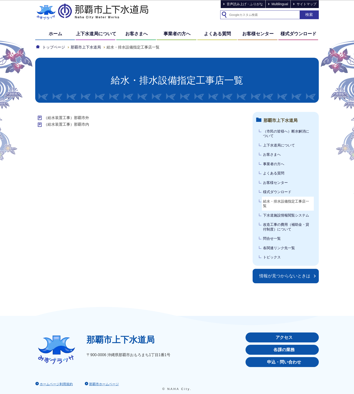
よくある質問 (217, 33)
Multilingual (280, 4)
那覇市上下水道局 (86, 47)
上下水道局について (96, 33)
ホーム (55, 33)
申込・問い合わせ (284, 362)
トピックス (272, 257)
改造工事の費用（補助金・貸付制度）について (286, 226)
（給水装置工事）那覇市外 (66, 118)
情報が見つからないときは (284, 276)
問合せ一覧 (272, 238)
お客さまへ (136, 33)
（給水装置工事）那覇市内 (66, 124)
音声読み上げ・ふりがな (245, 4)
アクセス (284, 337)
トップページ (53, 47)
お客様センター (258, 33)
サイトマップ (306, 4)
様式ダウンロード (298, 33)
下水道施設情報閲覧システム (286, 215)
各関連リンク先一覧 (279, 248)
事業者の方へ (177, 33)
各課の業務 (284, 349)
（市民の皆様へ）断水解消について (286, 133)
